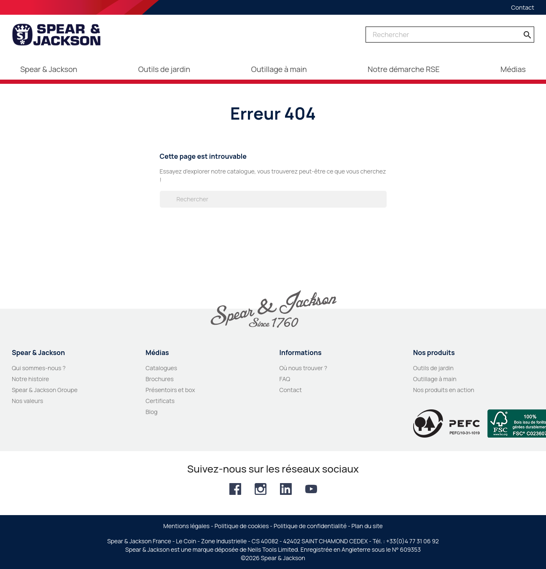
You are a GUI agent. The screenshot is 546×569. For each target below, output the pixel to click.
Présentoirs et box (170, 390)
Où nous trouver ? (303, 368)
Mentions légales (186, 526)
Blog (151, 412)
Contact (522, 7)
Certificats (160, 401)
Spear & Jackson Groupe (45, 390)
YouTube (311, 489)
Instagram (260, 489)
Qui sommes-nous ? (39, 368)
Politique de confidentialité (310, 526)
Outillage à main (435, 379)
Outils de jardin (433, 368)
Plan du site (367, 526)
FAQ (284, 379)
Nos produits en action (443, 390)
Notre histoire (30, 379)
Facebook (235, 489)
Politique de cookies (242, 526)
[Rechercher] (450, 35)
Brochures (159, 379)
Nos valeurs (27, 401)
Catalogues (161, 368)
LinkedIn (286, 489)
